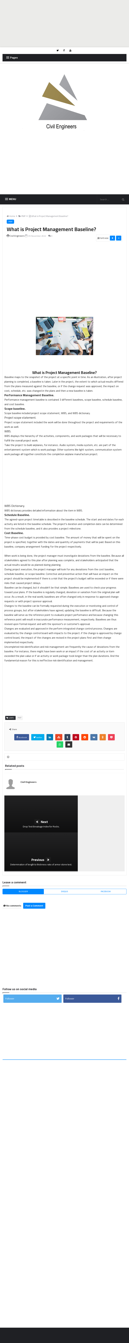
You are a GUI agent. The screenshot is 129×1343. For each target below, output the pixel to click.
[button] (11, 57)
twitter (37, 740)
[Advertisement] (64, 23)
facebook (21, 740)
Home (11, 217)
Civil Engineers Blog (32, 1338)
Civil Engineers (29, 784)
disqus (64, 856)
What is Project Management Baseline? (49, 217)
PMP (22, 217)
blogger (23, 856)
